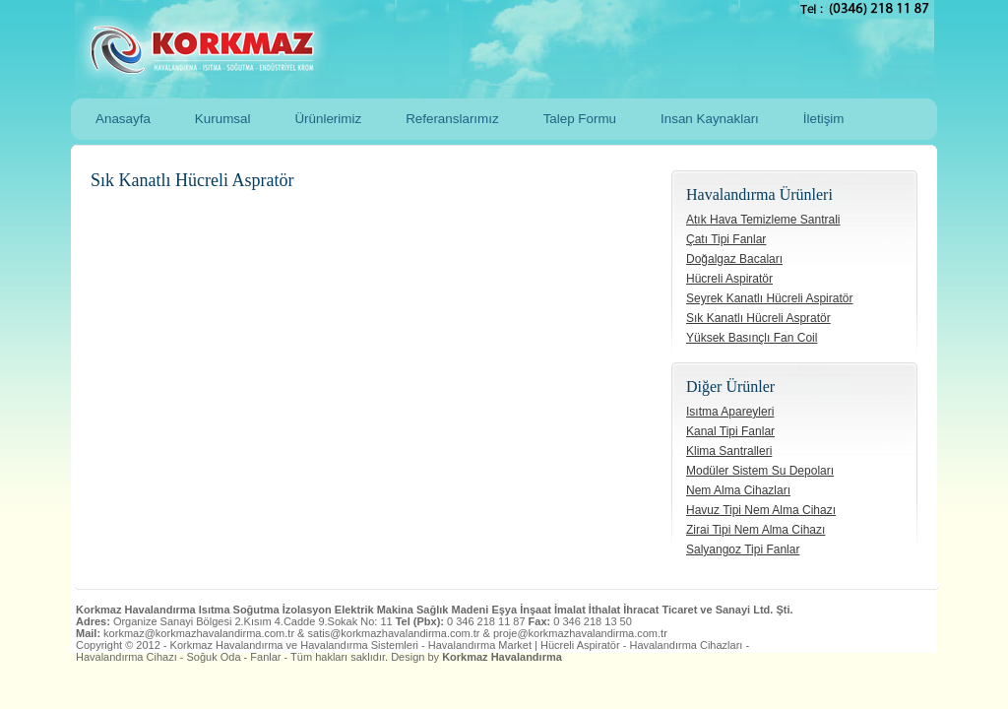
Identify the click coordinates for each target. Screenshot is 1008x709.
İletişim (824, 118)
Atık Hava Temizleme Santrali (763, 219)
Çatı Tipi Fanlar (726, 239)
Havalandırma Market (480, 645)
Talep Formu (579, 118)
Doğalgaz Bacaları (734, 259)
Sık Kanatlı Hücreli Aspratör (758, 318)
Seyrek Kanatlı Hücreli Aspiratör (769, 298)
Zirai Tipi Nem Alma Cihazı (755, 530)
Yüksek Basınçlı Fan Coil (751, 338)
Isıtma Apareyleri (730, 412)
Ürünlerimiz (327, 118)
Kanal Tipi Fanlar (730, 431)
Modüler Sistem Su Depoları (760, 471)
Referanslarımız (452, 118)
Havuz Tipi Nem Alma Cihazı (761, 510)
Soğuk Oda (214, 657)
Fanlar (265, 657)
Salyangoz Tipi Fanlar (742, 549)
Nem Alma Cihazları (738, 490)
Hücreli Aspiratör (729, 279)
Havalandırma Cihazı (126, 657)
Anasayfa (123, 118)
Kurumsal (223, 118)
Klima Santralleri (729, 451)
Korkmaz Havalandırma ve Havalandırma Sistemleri (476, 49)
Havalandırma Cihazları (685, 645)
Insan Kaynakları (710, 118)
